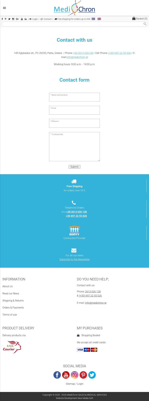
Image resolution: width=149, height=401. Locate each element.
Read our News (10, 293)
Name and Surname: (60, 95)
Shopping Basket (88, 335)
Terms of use (9, 314)
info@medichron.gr (77, 57)
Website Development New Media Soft (74, 398)
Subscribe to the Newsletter (74, 259)
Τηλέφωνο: (54, 121)
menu (4, 8)
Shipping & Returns (13, 300)
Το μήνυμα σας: (57, 134)
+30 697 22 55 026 (76, 215)
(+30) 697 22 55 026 (119, 53)
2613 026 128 (93, 291)
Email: (54, 108)
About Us (7, 286)
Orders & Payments (13, 307)
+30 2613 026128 (83, 53)
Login (33, 19)
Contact (46, 19)
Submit (74, 166)
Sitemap (70, 383)
